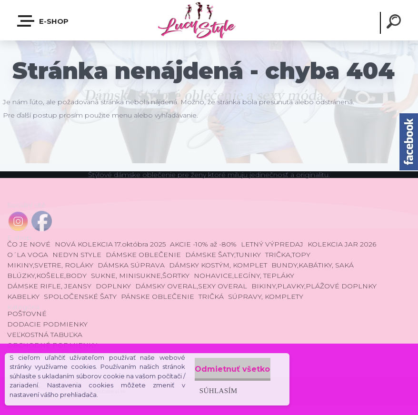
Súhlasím (197, 388)
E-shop (43, 21)
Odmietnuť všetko (222, 367)
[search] (395, 23)
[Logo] (208, 20)
